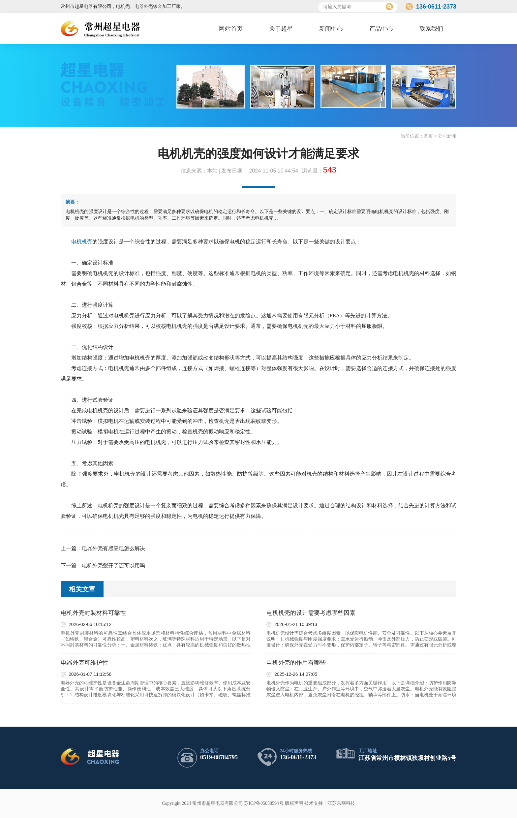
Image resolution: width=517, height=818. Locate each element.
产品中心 (381, 28)
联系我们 (431, 28)
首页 (428, 136)
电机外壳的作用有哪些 (296, 662)
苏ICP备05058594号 (264, 803)
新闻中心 (331, 28)
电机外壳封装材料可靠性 (93, 613)
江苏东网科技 (341, 803)
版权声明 (294, 803)
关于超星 (281, 28)
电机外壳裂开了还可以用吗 (113, 565)
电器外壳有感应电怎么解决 (113, 548)
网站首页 (231, 28)
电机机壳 (81, 241)
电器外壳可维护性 (84, 662)
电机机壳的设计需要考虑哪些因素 (310, 613)
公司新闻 (447, 136)
